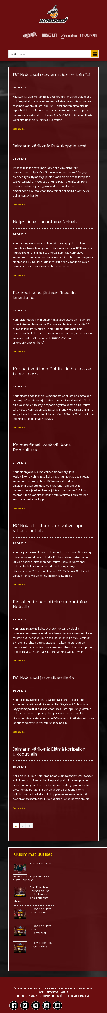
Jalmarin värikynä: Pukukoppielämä (49, 146)
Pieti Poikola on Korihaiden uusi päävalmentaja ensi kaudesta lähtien (31, 894)
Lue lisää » (19, 128)
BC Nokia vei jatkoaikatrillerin (43, 677)
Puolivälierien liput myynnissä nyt (42, 944)
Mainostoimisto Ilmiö (46, 996)
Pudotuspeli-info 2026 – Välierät (40, 910)
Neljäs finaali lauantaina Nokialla (46, 221)
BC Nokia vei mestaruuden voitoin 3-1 (51, 74)
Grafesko (85, 996)
